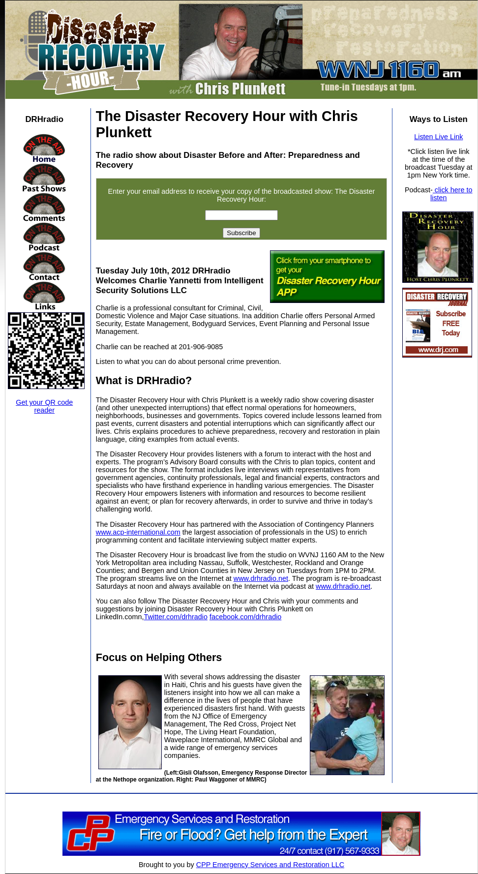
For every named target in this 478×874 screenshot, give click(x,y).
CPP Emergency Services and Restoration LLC (270, 865)
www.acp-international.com (138, 532)
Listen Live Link (438, 137)
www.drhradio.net (261, 578)
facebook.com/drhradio (245, 617)
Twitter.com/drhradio (176, 617)
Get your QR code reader (44, 406)
